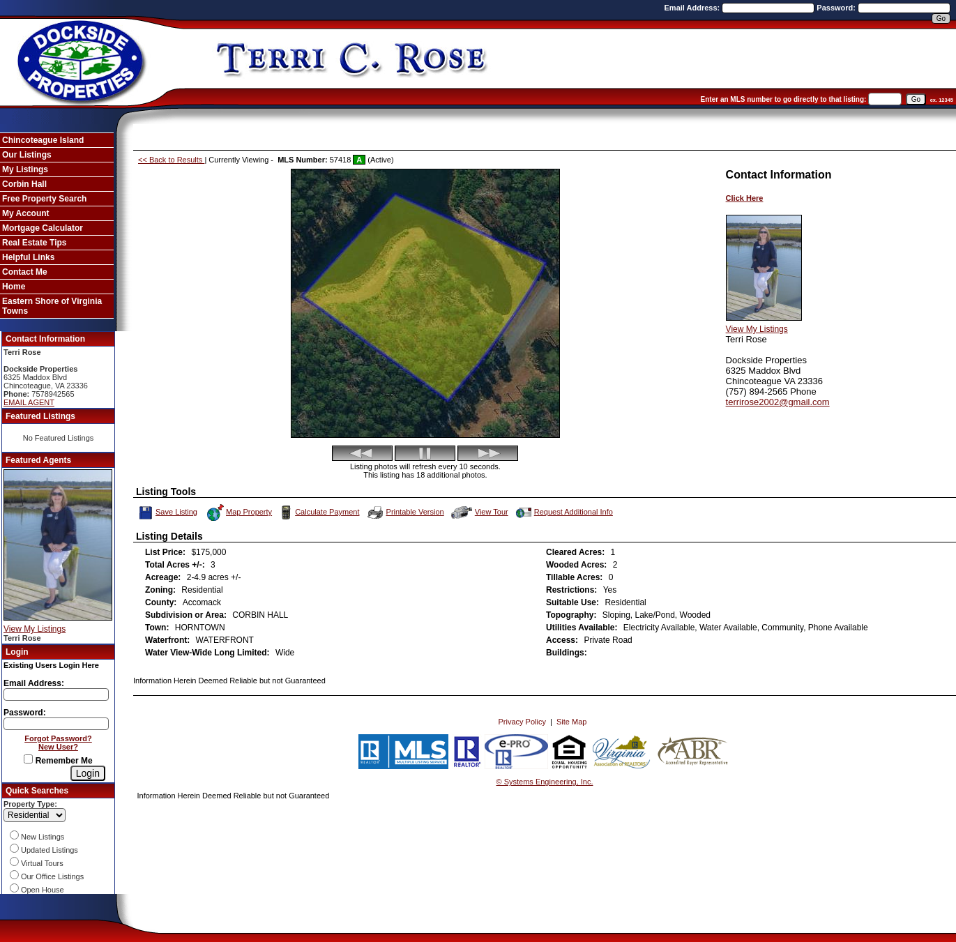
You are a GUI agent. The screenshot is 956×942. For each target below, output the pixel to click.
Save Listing (168, 512)
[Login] (87, 773)
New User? (58, 747)
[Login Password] (56, 723)
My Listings (25, 169)
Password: (837, 7)
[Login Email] (56, 694)
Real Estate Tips (34, 243)
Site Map (571, 721)
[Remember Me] (28, 759)
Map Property (239, 512)
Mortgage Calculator (42, 228)
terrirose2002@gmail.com (778, 402)
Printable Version (405, 512)
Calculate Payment (318, 512)
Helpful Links (28, 257)
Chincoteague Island (43, 140)
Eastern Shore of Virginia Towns (52, 306)
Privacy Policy (521, 721)
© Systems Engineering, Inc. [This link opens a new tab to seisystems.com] (544, 781)
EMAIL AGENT (28, 402)
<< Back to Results (171, 159)
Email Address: (693, 7)
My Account (26, 213)
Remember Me (58, 761)
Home (13, 286)
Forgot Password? (58, 738)
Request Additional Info (563, 512)
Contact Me (24, 272)
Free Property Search (44, 199)
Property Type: (30, 804)
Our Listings (27, 155)
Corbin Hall (24, 184)
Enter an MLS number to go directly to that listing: (784, 99)
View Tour (480, 512)
